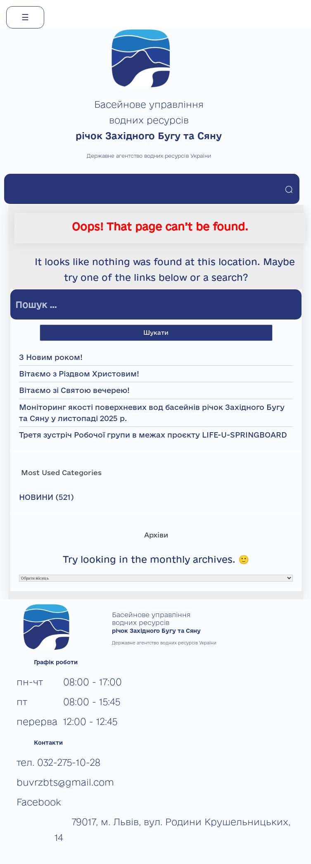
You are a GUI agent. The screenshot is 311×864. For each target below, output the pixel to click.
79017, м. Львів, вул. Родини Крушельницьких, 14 (172, 830)
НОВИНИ (36, 497)
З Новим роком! (51, 357)
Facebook (39, 802)
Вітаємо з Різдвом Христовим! (79, 373)
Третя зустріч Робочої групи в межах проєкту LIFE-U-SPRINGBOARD (153, 435)
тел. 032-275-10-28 (58, 762)
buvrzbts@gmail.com (65, 782)
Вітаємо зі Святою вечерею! (74, 390)
